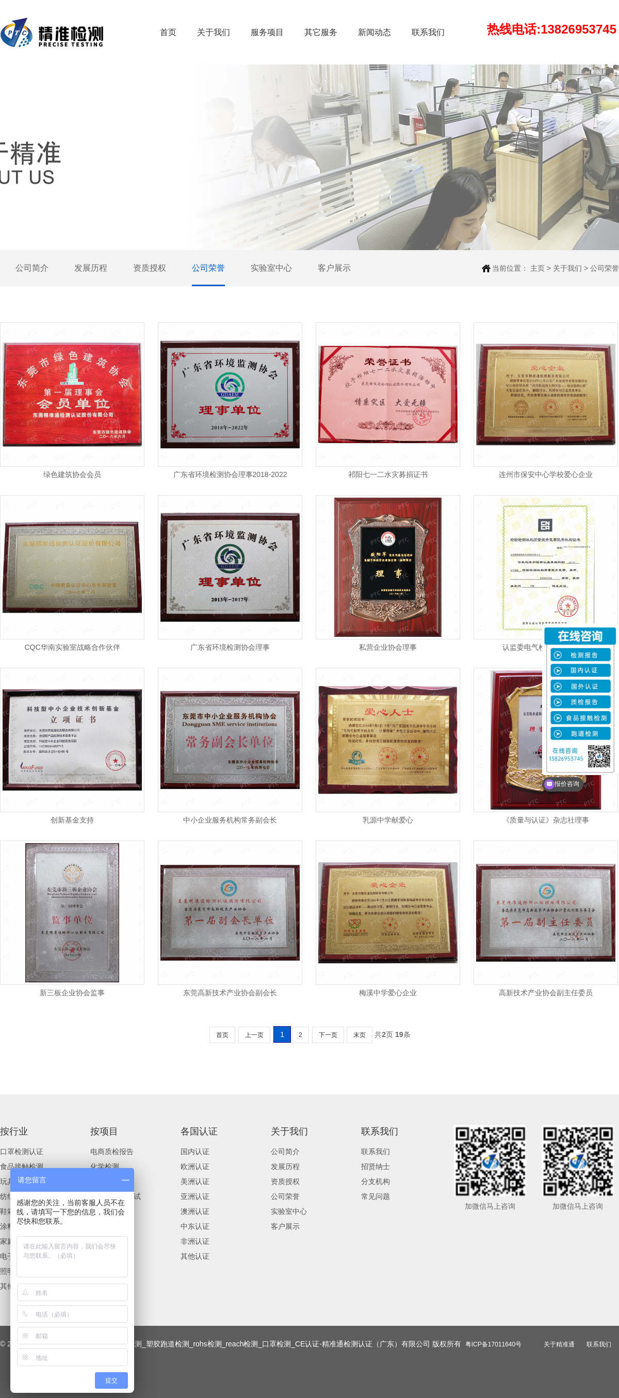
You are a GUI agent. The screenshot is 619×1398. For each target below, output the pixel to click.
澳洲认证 (195, 1211)
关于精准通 (559, 1344)
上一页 (254, 1035)
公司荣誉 (208, 268)
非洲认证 (195, 1241)
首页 (168, 32)
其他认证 (195, 1256)
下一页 (328, 1035)
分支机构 (375, 1181)
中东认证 (195, 1226)
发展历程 (90, 268)
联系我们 (428, 32)
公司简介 (31, 268)
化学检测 (104, 1166)
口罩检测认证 (21, 1151)
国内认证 (195, 1151)
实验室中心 (271, 268)
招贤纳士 (375, 1166)
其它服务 (320, 32)
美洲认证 (195, 1181)
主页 (537, 268)
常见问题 (375, 1196)
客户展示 (334, 268)
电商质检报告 (112, 1151)
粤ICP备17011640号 (493, 1344)
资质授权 (149, 268)
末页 (359, 1035)
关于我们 (213, 32)
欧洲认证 (195, 1166)
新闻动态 (374, 32)
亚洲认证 (195, 1196)
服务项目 (267, 32)
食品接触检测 (21, 1166)
